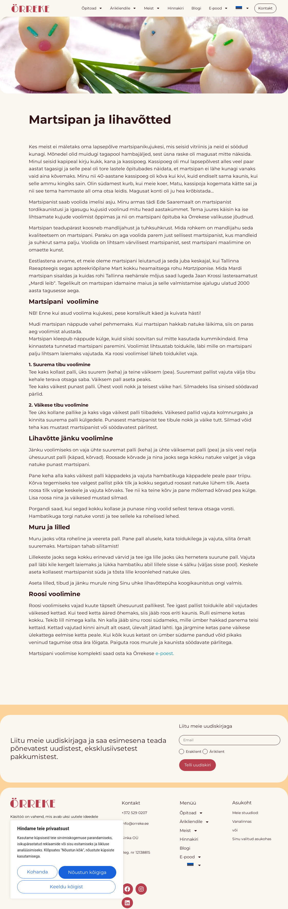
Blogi (196, 8)
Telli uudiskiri (197, 765)
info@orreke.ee (135, 823)
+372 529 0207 (134, 812)
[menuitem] (242, 8)
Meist (152, 8)
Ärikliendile (123, 8)
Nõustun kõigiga (66, 887)
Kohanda (38, 873)
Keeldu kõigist (87, 873)
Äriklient (214, 751)
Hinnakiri (176, 8)
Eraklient (190, 751)
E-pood (218, 8)
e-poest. (165, 653)
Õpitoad (92, 8)
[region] (66, 861)
